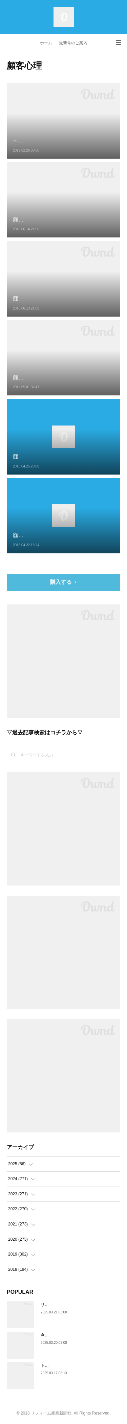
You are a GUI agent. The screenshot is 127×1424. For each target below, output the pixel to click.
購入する (61, 582)
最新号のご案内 (73, 43)
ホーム (46, 43)
